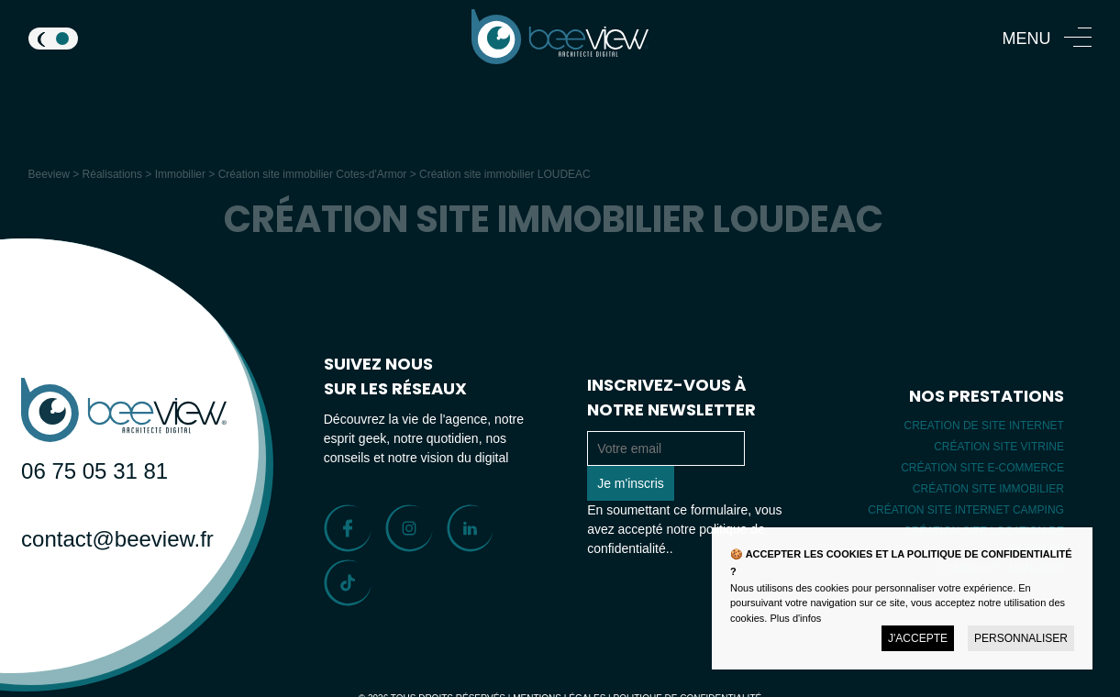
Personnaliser (1021, 638)
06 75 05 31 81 (94, 471)
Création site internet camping (966, 509)
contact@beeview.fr (95, 538)
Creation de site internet (983, 425)
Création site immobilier (988, 488)
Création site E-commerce (982, 467)
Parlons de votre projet (106, 606)
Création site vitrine (999, 446)
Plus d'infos (795, 618)
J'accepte (918, 638)
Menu (1026, 38)
